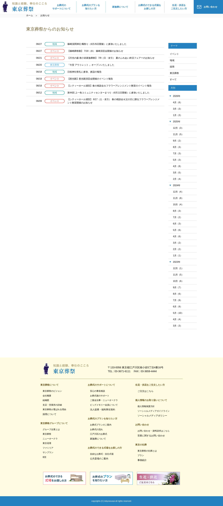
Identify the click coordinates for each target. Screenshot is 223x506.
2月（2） (177, 249)
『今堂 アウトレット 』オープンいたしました (90, 65)
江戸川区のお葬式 (98, 434)
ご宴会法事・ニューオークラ (104, 400)
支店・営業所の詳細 (52, 405)
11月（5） (178, 134)
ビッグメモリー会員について (104, 405)
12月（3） (178, 128)
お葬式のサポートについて (61, 7)
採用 (172, 67)
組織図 (46, 400)
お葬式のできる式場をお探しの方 (149, 7)
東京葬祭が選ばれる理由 (54, 409)
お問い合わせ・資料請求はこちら (154, 431)
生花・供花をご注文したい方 (179, 7)
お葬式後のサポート (99, 395)
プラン (141, 455)
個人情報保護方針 (146, 406)
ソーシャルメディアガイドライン (154, 411)
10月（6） (178, 281)
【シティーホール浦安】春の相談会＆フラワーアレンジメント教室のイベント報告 (109, 85)
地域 (172, 60)
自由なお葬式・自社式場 (101, 454)
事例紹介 (142, 460)
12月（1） (178, 268)
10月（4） (178, 204)
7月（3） (177, 153)
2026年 (176, 96)
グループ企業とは (51, 429)
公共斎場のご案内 (99, 458)
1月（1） (177, 255)
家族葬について (120, 7)
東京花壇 (47, 443)
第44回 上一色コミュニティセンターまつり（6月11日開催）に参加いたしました (108, 92)
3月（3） (177, 109)
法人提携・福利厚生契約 (102, 409)
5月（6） (177, 230)
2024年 (176, 185)
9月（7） (177, 287)
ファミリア (48, 448)
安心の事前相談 (97, 391)
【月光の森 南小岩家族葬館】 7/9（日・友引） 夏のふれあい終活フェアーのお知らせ (110, 58)
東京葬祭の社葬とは (147, 451)
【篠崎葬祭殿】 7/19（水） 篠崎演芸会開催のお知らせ (95, 51)
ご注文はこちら (145, 391)
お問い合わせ (210, 7)
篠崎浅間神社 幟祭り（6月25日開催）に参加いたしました (96, 44)
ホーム (29, 15)
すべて (173, 79)
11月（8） (178, 198)
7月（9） (177, 300)
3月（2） (177, 243)
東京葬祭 (174, 73)
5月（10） (178, 313)
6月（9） (177, 306)
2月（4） (177, 179)
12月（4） (178, 192)
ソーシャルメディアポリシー (152, 415)
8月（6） (177, 294)
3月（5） (177, 172)
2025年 (176, 121)
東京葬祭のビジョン (52, 391)
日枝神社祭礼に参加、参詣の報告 (84, 72)
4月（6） (177, 102)
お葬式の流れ (96, 429)
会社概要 (47, 395)
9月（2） (177, 141)
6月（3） (177, 223)
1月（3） (177, 115)
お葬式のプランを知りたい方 (91, 7)
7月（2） (177, 217)
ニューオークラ (50, 438)
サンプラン (48, 452)
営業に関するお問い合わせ (151, 435)
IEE (44, 457)
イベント (174, 54)
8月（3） (177, 147)
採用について (49, 414)
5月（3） (177, 160)
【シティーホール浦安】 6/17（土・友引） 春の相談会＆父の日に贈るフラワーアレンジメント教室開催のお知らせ (113, 101)
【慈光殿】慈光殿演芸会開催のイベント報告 (90, 79)
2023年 (176, 262)
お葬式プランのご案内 (100, 424)
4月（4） (177, 319)
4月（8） (177, 166)
